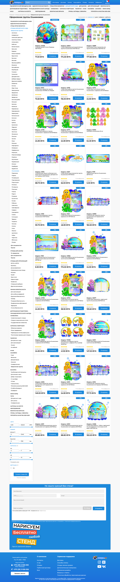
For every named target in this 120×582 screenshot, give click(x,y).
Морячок (14, 157)
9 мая (84, 8)
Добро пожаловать (16, 376)
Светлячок (15, 205)
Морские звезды (16, 154)
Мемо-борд (106, 8)
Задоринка (15, 92)
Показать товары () (21, 474)
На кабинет (14, 347)
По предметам (15, 253)
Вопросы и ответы (63, 572)
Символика (54, 8)
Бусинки (14, 58)
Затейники (15, 95)
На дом (13, 345)
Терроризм (14, 305)
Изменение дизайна (64, 570)
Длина (12, 432)
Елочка (14, 85)
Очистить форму (21, 477)
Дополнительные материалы (66, 567)
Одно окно (14, 277)
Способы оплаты (62, 562)
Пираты (14, 175)
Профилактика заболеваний (19, 303)
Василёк (14, 60)
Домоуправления (16, 268)
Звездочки (14, 97)
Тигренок (14, 221)
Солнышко (15, 217)
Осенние (13, 362)
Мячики (14, 164)
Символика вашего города (18, 318)
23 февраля (14, 390)
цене (96, 17)
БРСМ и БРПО (15, 263)
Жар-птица (15, 88)
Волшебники (15, 67)
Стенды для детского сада (19, 28)
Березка (14, 51)
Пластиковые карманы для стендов (20, 335)
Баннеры (98, 8)
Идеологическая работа (40, 6)
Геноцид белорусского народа (39, 8)
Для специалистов (16, 245)
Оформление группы (17, 30)
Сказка (14, 214)
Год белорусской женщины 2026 (20, 6)
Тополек (14, 223)
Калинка (14, 104)
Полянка (14, 184)
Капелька (14, 106)
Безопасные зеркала (57, 11)
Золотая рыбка (16, 99)
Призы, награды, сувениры (77, 11)
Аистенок (14, 33)
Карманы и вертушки (67, 8)
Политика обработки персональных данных (71, 575)
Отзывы (85, 2)
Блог (38, 570)
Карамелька (15, 108)
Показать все (14, 462)
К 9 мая (13, 381)
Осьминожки (15, 171)
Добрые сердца (16, 79)
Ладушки (14, 127)
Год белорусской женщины (18, 372)
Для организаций (16, 291)
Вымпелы (13, 265)
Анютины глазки (16, 39)
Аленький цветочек (17, 37)
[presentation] (26, 514)
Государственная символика (19, 322)
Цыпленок (14, 233)
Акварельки (15, 35)
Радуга (14, 194)
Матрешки (15, 148)
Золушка (14, 102)
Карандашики (15, 111)
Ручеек (14, 200)
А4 (11, 448)
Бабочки (14, 44)
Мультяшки (15, 159)
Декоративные (15, 359)
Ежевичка (14, 83)
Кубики (14, 122)
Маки (13, 141)
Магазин (13, 272)
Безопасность (105, 6)
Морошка (14, 152)
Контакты (91, 2)
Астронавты (15, 42)
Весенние (13, 357)
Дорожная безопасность (18, 296)
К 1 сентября (14, 379)
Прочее (13, 247)
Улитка (14, 226)
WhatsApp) (22, 566)
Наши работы (77, 2)
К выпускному (15, 383)
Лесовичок (15, 134)
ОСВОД (13, 298)
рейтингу (108, 17)
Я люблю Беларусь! (16, 388)
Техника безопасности (18, 289)
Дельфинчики (15, 76)
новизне (90, 17)
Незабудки (15, 166)
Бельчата (14, 49)
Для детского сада (16, 340)
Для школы (14, 400)
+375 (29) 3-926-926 (20, 569)
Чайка (13, 235)
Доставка (63, 2)
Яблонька (14, 240)
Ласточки (14, 131)
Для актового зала (16, 374)
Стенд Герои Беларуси (57, 6)
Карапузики (15, 113)
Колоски (14, 118)
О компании (41, 556)
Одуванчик (15, 168)
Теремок (14, 219)
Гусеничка (14, 74)
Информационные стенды (18, 270)
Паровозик (15, 173)
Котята (13, 120)
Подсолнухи (15, 182)
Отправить (98, 508)
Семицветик (15, 212)
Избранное (98, 2)
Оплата (70, 2)
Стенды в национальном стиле (19, 320)
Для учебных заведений (17, 294)
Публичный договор (43, 567)
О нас (39, 562)
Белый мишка (15, 46)
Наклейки (91, 8)
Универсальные (15, 364)
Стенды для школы (16, 251)
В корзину (52, 56)
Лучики (14, 138)
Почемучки (15, 187)
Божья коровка (16, 53)
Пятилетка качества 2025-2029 (100, 11)
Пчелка (14, 191)
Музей (12, 274)
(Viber (16, 566)
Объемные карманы (16, 328)
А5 (11, 455)
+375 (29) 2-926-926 (20, 565)
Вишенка (14, 65)
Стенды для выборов (16, 284)
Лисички (14, 136)
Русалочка (15, 198)
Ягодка (14, 242)
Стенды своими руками (65, 565)
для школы (82, 6)
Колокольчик (15, 115)
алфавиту (101, 17)
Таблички (78, 8)
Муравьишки (15, 161)
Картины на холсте (24, 11)
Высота (12, 439)
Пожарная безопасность (18, 301)
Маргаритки (15, 145)
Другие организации (16, 286)
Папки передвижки (16, 330)
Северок (14, 210)
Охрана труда (14, 279)
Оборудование (40, 11)
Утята (13, 228)
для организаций (93, 6)
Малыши (14, 143)
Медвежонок (15, 150)
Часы (11, 11)
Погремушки (15, 177)
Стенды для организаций (18, 261)
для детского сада (71, 6)
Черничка (14, 237)
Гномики (14, 72)
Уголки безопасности (17, 308)
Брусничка (15, 56)
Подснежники (16, 180)
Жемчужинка (15, 90)
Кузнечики (15, 125)
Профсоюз (14, 281)
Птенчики (14, 189)
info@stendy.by (42, 510)
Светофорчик (15, 207)
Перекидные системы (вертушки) (20, 332)
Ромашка (14, 196)
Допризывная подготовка (19, 8)
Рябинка (14, 203)
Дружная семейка (17, 81)
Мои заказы (55, 2)
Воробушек (15, 69)
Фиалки (14, 230)
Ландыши (14, 129)
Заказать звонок (19, 573)
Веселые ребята (16, 62)
